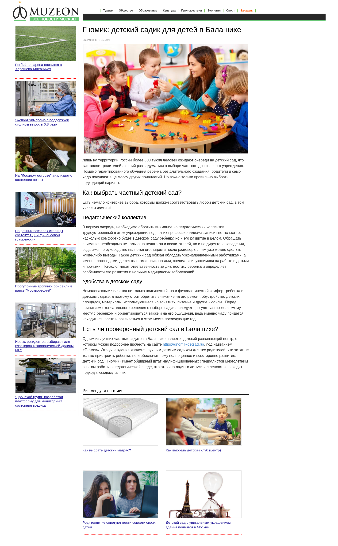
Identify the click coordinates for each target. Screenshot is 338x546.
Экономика (89, 40)
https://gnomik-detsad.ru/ (183, 344)
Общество (126, 10)
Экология (214, 10)
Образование (148, 10)
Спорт (230, 10)
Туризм (108, 10)
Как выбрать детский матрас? (107, 450)
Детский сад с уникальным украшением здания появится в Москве (198, 524)
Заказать (246, 10)
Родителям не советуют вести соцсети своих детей (119, 524)
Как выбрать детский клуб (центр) (193, 450)
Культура (169, 10)
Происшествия (191, 10)
